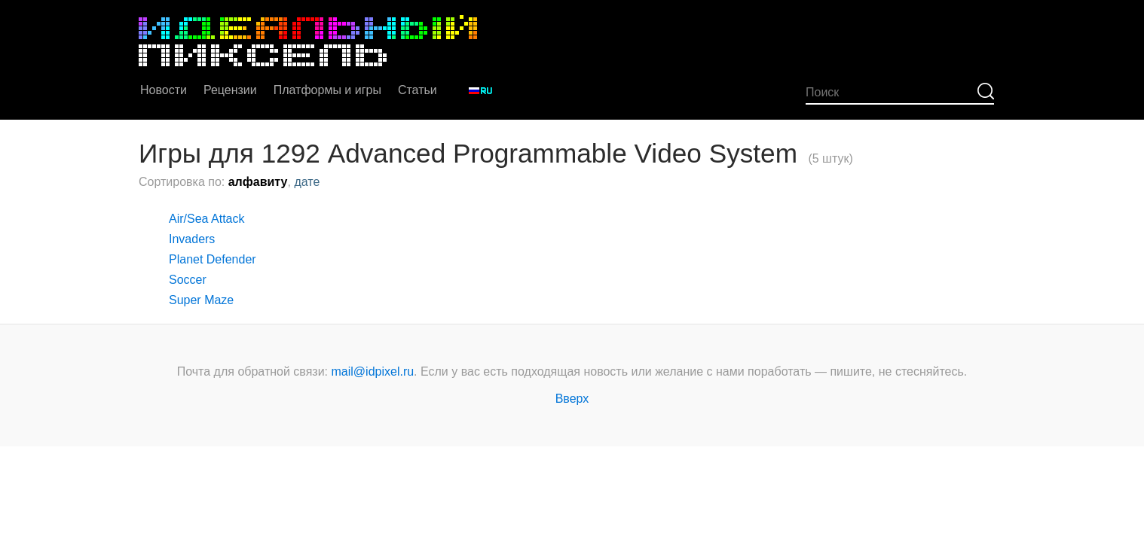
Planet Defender (212, 259)
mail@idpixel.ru (373, 371)
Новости (163, 90)
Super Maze (201, 300)
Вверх (572, 398)
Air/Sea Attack (207, 218)
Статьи (417, 90)
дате (307, 181)
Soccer (187, 279)
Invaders (192, 239)
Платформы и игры (327, 90)
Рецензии (230, 90)
